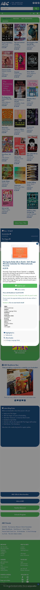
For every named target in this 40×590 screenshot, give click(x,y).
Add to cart (20, 286)
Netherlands (8, 335)
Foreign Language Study (13, 340)
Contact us (6, 303)
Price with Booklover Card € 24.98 (13, 293)
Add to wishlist (20, 290)
